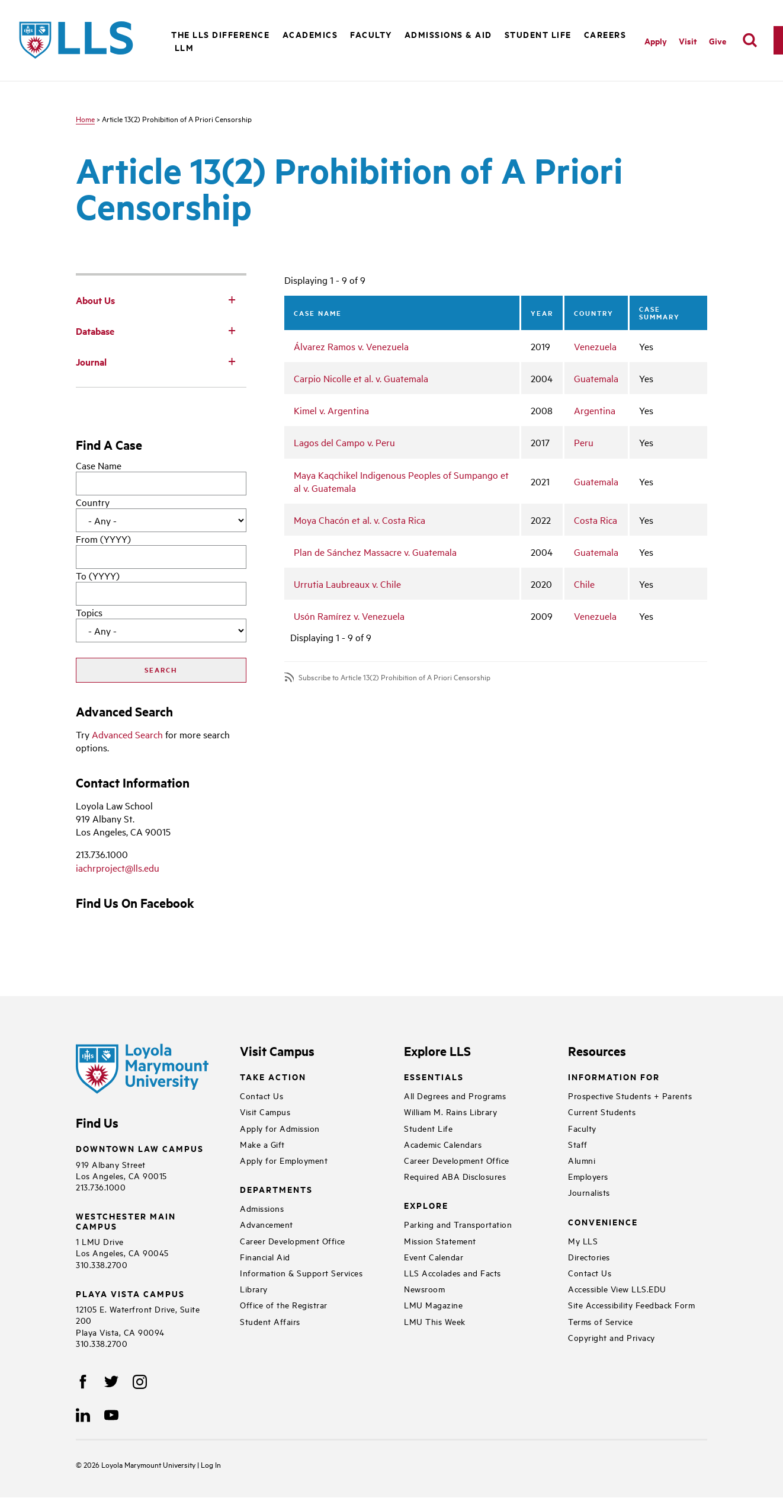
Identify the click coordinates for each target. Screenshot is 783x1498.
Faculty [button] (371, 34)
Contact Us (261, 1095)
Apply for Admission (280, 1128)
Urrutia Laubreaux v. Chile (347, 583)
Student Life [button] (538, 34)
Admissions (262, 1208)
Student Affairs (270, 1321)
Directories (589, 1256)
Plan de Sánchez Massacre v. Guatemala (375, 551)
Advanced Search (127, 734)
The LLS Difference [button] (220, 34)
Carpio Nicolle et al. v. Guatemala (361, 378)
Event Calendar (433, 1256)
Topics (89, 612)
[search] (750, 40)
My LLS (583, 1240)
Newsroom (424, 1288)
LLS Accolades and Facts (452, 1272)
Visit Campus (265, 1111)
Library (254, 1288)
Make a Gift (262, 1144)
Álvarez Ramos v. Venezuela (351, 346)
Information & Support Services (301, 1272)
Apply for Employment (284, 1160)
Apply (655, 40)
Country (93, 501)
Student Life (428, 1128)
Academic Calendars (443, 1144)
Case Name (98, 465)
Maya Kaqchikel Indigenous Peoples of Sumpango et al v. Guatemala (401, 481)
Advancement (266, 1224)
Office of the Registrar (284, 1304)
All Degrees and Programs (455, 1095)
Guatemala (596, 378)
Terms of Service (600, 1321)
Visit (688, 40)
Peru (583, 442)
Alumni (581, 1160)
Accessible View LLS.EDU (617, 1288)
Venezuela (595, 346)
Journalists (589, 1192)
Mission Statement (440, 1240)
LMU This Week (435, 1321)
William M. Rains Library (450, 1111)
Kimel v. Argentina (331, 410)
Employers (588, 1176)
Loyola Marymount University (140, 1464)
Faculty (582, 1128)
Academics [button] (310, 34)
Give (717, 40)
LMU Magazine (433, 1304)
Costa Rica (595, 519)
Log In (211, 1464)
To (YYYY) (98, 575)
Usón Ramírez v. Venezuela (349, 615)
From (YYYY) (103, 538)
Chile (584, 583)
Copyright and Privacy (611, 1337)
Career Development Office (292, 1240)
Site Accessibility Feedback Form (631, 1304)
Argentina (594, 410)
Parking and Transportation (458, 1224)
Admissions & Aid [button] (448, 34)
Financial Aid (265, 1256)
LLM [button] (184, 47)
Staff (578, 1144)
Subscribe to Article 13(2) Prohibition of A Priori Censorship (394, 677)
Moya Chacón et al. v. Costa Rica (359, 519)
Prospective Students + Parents (630, 1095)
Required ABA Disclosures (455, 1176)
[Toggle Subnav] (232, 299)
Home (85, 118)
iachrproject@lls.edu (117, 867)
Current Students (602, 1111)
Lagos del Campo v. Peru (344, 442)
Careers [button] (605, 34)
